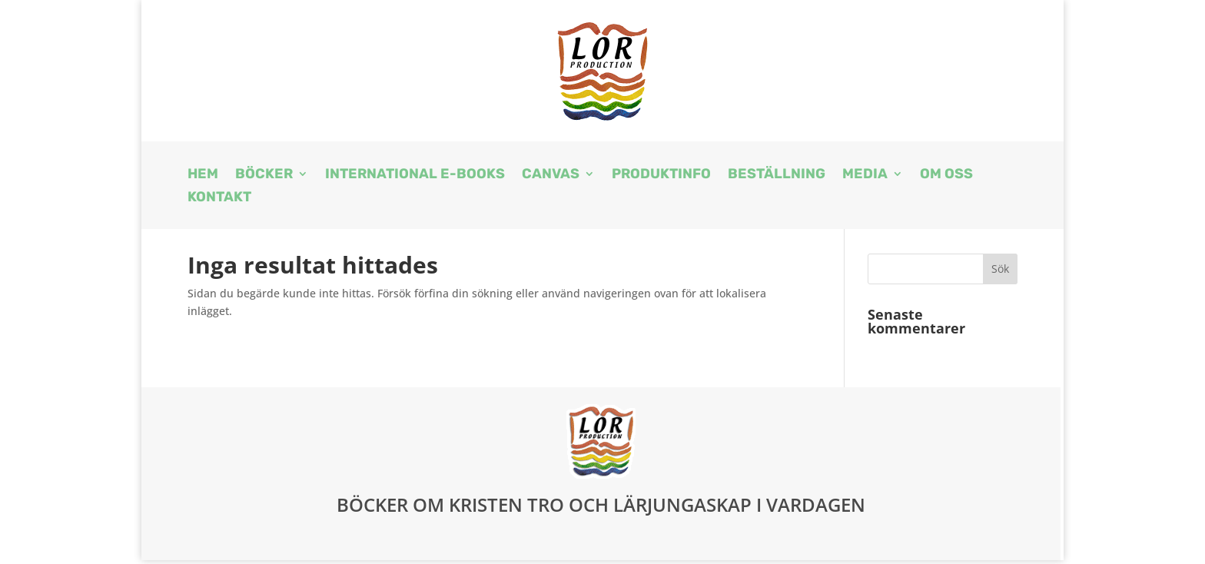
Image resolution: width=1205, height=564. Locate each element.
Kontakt (219, 198)
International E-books (415, 175)
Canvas (550, 175)
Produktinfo (661, 175)
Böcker (264, 175)
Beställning (776, 175)
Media (865, 175)
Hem (203, 175)
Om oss (946, 175)
